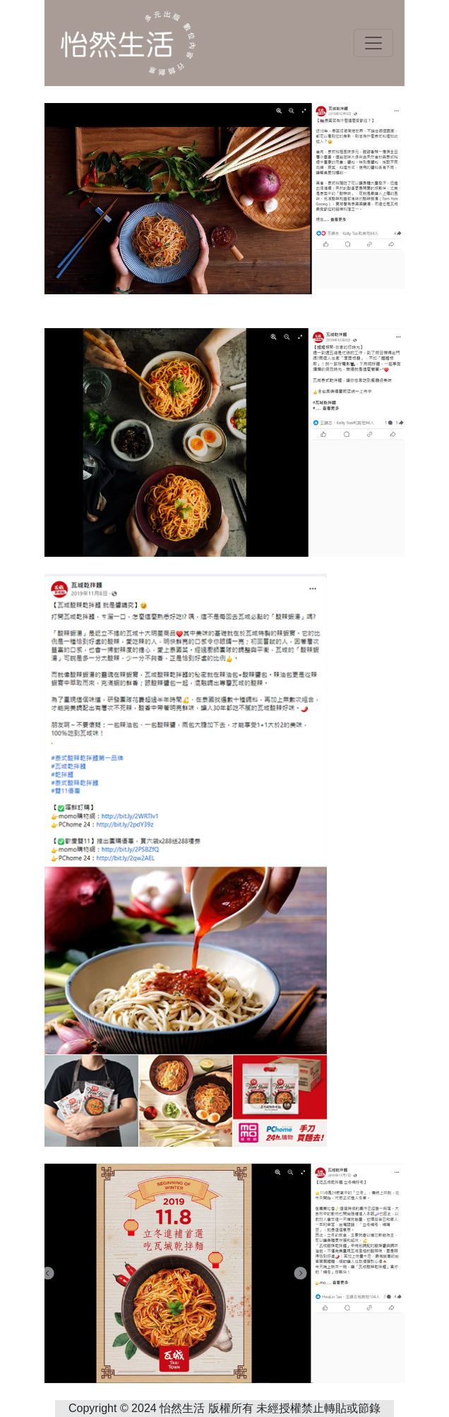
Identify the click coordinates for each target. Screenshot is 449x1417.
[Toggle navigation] (373, 43)
